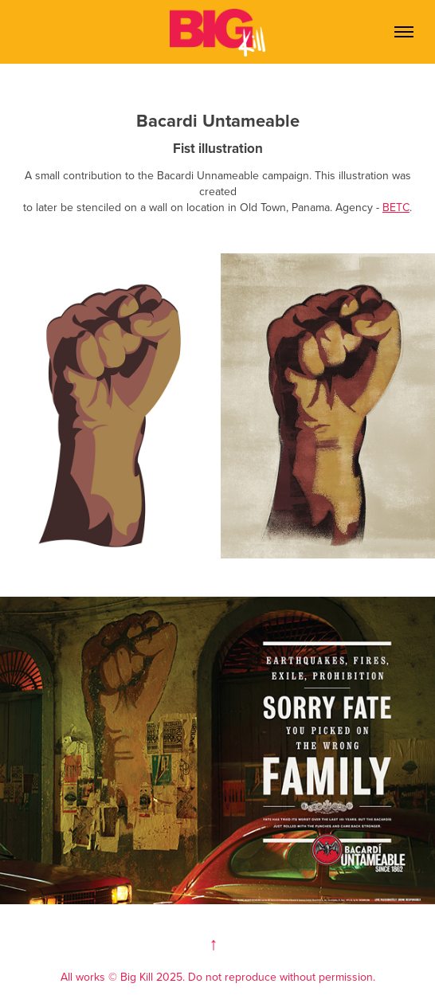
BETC (396, 207)
